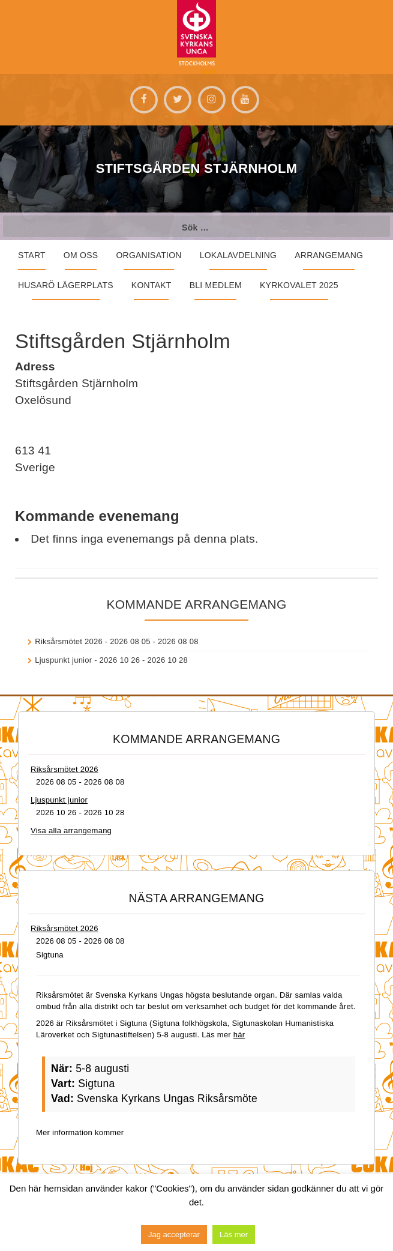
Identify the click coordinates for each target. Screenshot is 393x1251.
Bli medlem (216, 285)
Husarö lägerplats (65, 285)
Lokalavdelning (238, 255)
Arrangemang (329, 255)
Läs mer (234, 1234)
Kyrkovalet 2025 (299, 285)
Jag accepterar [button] (174, 1234)
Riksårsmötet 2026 (69, 641)
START (32, 255)
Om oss (81, 255)
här (239, 1034)
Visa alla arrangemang (71, 830)
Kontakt (151, 285)
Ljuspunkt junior (63, 660)
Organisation (148, 255)
